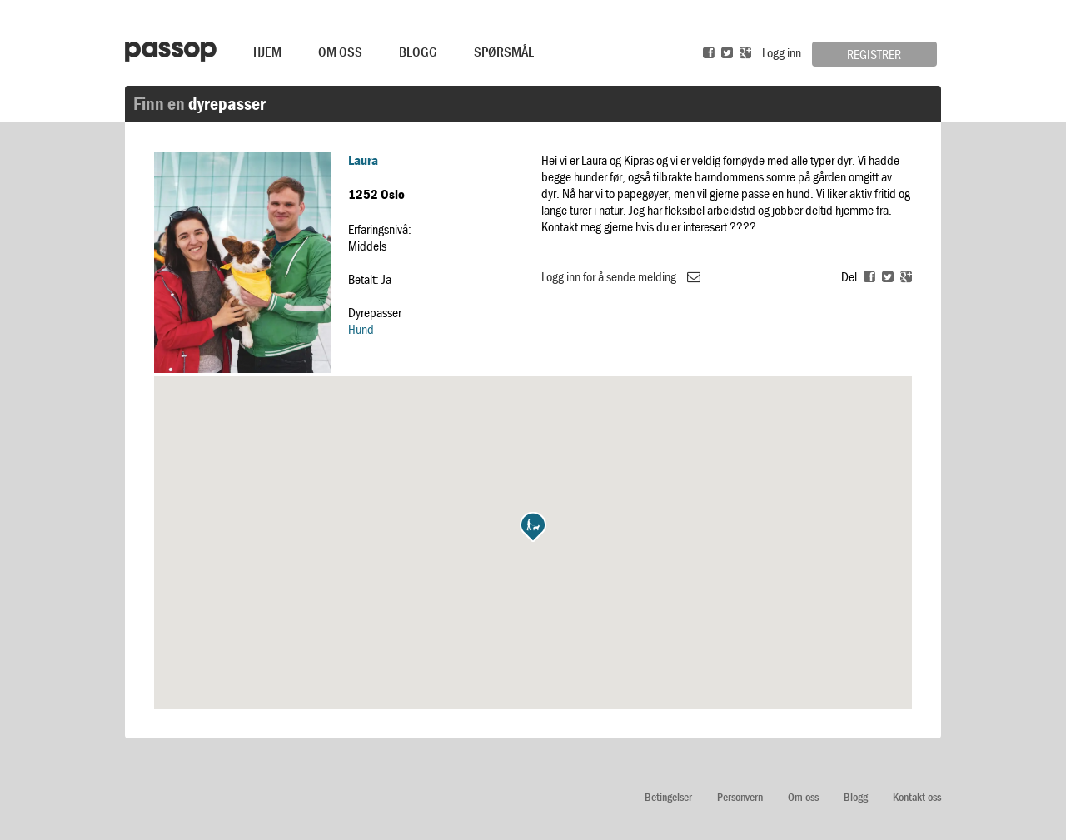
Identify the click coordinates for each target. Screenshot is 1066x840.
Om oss (803, 797)
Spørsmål (504, 51)
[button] (533, 527)
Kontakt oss (917, 797)
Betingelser (668, 797)
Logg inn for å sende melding (620, 276)
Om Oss (340, 51)
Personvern (740, 797)
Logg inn (781, 52)
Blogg (418, 51)
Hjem (267, 51)
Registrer (874, 54)
